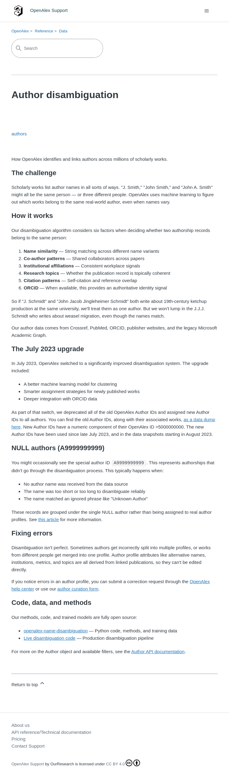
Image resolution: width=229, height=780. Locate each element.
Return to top (28, 683)
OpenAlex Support (27, 763)
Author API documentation (157, 651)
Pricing (18, 738)
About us (20, 724)
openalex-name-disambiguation (55, 630)
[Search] (57, 48)
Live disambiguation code (49, 637)
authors (19, 133)
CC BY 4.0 (123, 763)
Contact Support (27, 745)
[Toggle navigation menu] (207, 11)
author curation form (77, 588)
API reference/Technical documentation (51, 731)
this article (48, 519)
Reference (44, 31)
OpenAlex (20, 31)
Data (63, 31)
